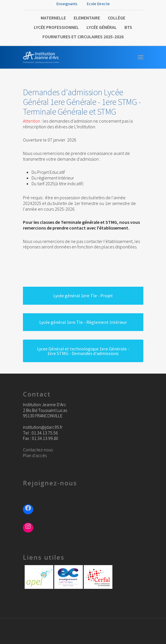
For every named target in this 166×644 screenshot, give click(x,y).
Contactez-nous (38, 449)
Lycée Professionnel (56, 27)
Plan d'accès (35, 455)
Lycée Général (102, 27)
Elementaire (87, 18)
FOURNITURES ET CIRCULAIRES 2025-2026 (83, 36)
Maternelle (53, 18)
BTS (128, 27)
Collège (116, 18)
